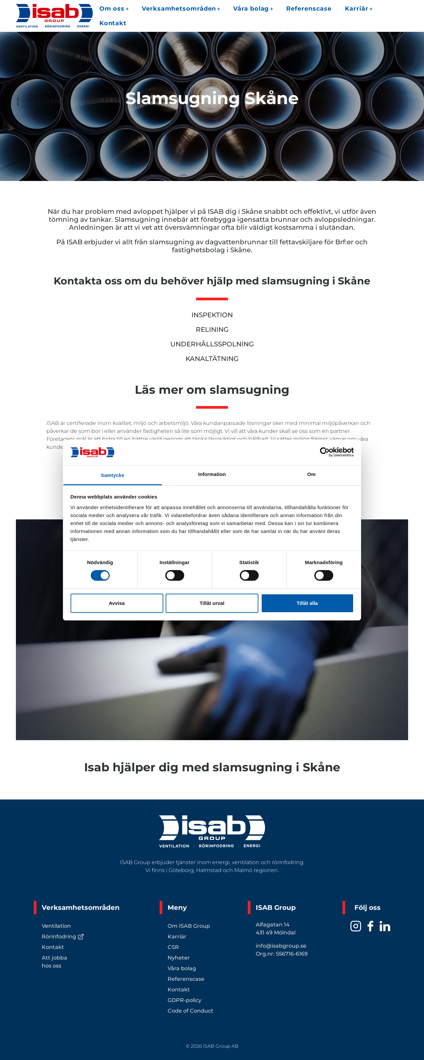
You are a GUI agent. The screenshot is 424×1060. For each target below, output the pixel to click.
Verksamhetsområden (181, 8)
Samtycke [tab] (113, 475)
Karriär (358, 8)
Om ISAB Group (189, 926)
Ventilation (56, 926)
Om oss (114, 8)
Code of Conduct (190, 1011)
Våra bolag (253, 8)
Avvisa (117, 603)
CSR (173, 947)
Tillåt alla (307, 603)
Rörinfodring (63, 936)
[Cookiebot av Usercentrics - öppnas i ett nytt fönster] (325, 452)
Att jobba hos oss (54, 962)
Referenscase (309, 8)
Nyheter (179, 958)
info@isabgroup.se (281, 946)
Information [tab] (212, 474)
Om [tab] (311, 474)
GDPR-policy (184, 1000)
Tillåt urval (212, 603)
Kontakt (113, 23)
